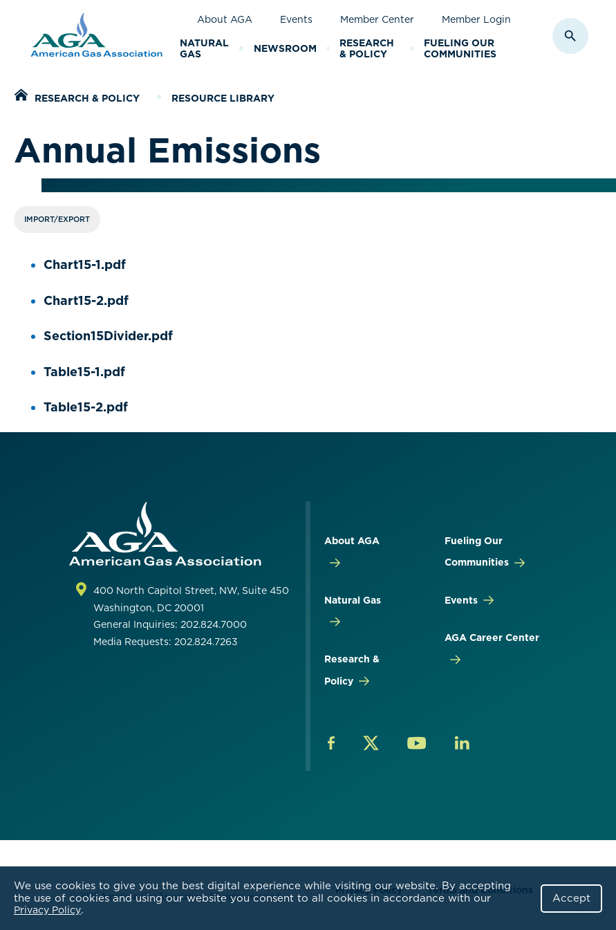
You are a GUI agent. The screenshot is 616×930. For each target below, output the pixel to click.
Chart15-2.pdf (86, 300)
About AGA (224, 19)
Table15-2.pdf (86, 407)
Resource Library (222, 98)
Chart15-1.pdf (85, 264)
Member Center (377, 19)
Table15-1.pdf (84, 371)
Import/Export (57, 219)
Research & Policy (366, 48)
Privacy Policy (47, 909)
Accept (571, 898)
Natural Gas (204, 48)
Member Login (476, 19)
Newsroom (285, 48)
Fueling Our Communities (460, 48)
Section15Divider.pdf (108, 335)
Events (296, 19)
